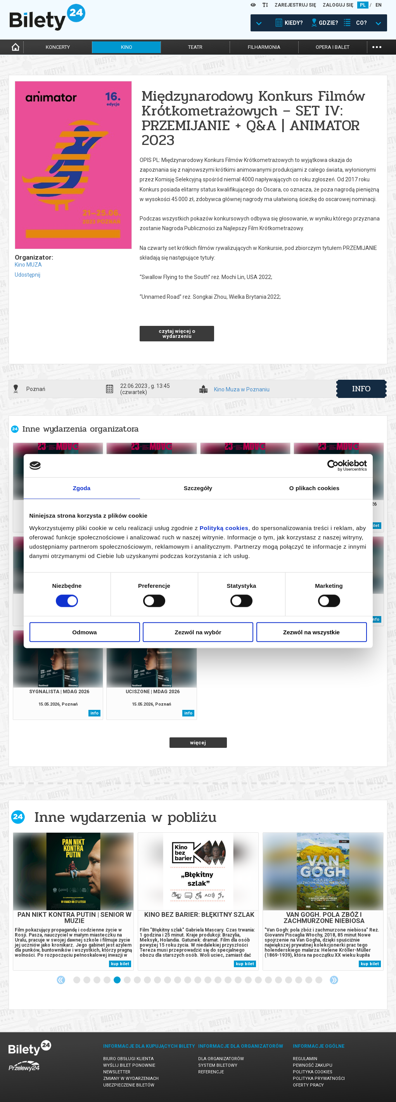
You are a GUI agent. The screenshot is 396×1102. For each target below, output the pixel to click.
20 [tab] (269, 980)
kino (126, 47)
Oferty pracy (308, 1085)
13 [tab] (198, 980)
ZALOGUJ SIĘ (338, 5)
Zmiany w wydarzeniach (131, 1078)
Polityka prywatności (319, 1078)
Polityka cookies (312, 1071)
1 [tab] (77, 980)
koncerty (58, 47)
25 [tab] (319, 980)
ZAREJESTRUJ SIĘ (295, 5)
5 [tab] (117, 980)
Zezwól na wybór (198, 631)
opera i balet (332, 47)
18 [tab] (248, 980)
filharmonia (264, 47)
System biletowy (217, 1065)
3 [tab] (97, 980)
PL (363, 5)
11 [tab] (178, 980)
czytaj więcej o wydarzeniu (177, 333)
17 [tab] (238, 980)
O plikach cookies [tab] (314, 488)
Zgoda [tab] (82, 488)
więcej (198, 743)
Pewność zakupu (312, 1065)
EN (378, 5)
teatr (195, 47)
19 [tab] (259, 980)
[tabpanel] (73, 901)
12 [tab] (188, 980)
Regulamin (305, 1058)
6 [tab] (127, 980)
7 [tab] (138, 980)
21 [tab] (279, 980)
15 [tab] (218, 980)
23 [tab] (299, 980)
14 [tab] (208, 980)
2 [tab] (87, 980)
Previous (61, 980)
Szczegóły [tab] (198, 488)
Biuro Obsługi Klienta (128, 1058)
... (377, 46)
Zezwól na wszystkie (311, 631)
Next (334, 980)
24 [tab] (309, 980)
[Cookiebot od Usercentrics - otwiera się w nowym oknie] (333, 466)
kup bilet (120, 963)
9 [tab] (158, 980)
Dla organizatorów (221, 1058)
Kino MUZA (28, 265)
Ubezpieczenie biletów (128, 1085)
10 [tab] (168, 980)
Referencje (211, 1071)
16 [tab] (228, 980)
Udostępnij (27, 275)
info (361, 388)
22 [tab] (289, 980)
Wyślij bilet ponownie (129, 1065)
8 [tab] (148, 980)
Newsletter (116, 1071)
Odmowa (84, 631)
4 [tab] (107, 980)
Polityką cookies (224, 527)
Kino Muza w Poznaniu (242, 390)
